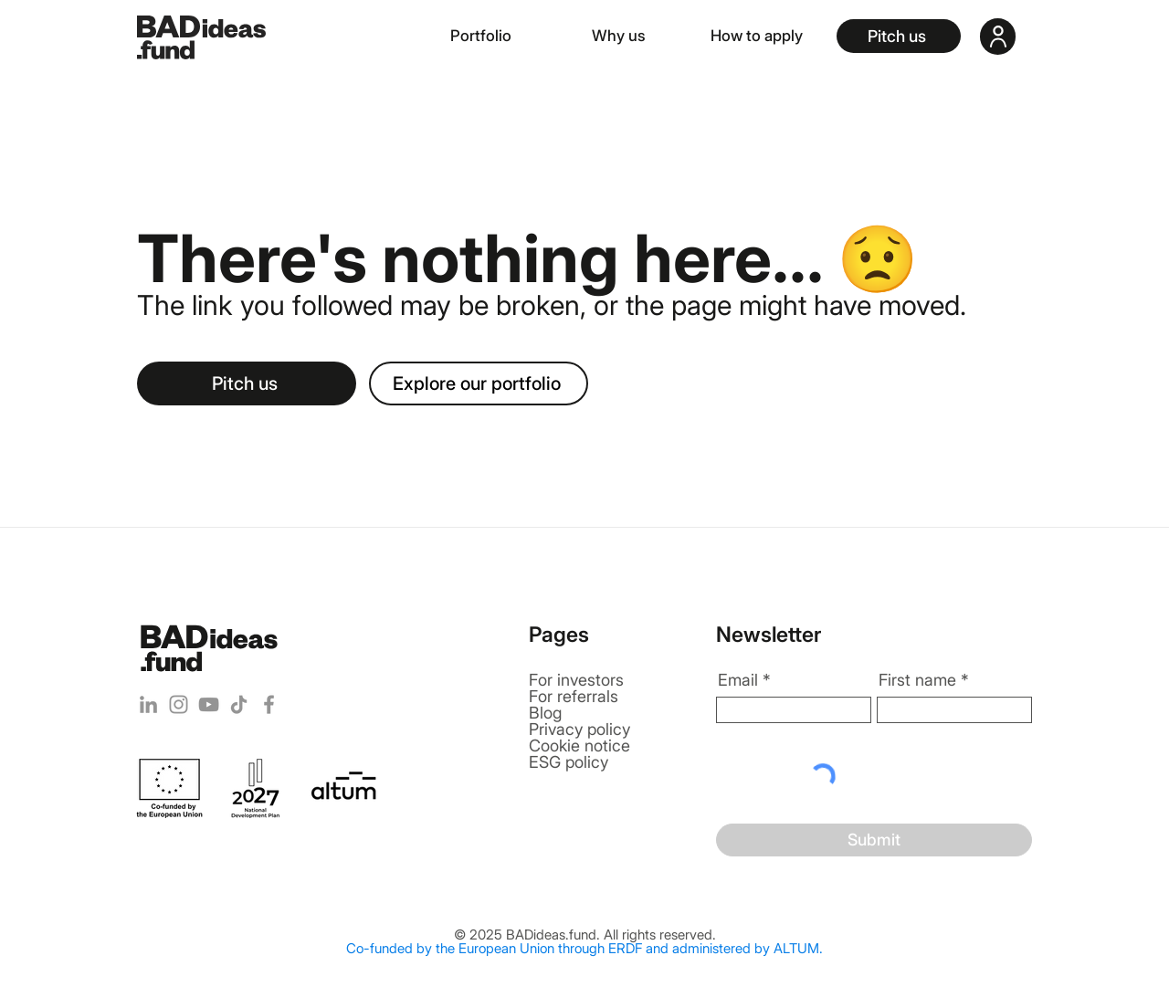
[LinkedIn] (148, 704)
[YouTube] (208, 704)
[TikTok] (238, 704)
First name (917, 680)
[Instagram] (178, 704)
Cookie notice (579, 745)
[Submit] (874, 840)
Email (738, 680)
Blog (545, 712)
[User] (998, 36)
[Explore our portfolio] (478, 383)
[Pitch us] (899, 36)
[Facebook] (269, 704)
